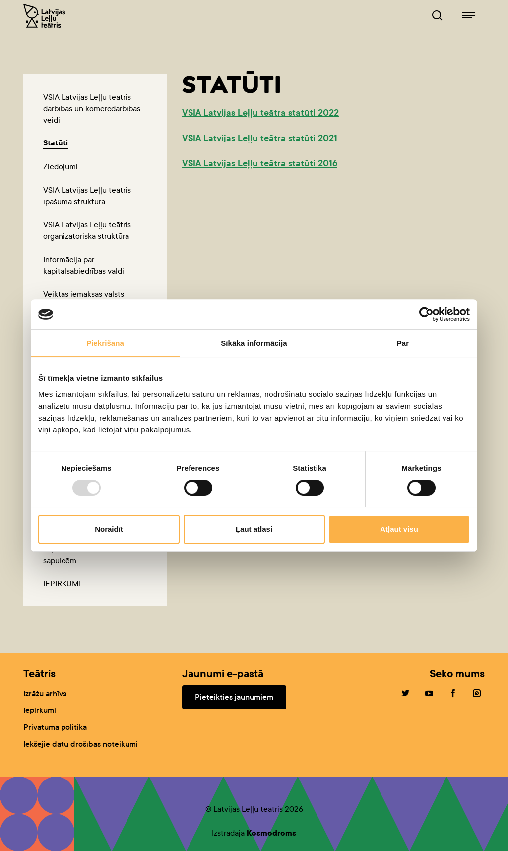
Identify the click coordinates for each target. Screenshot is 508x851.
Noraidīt (109, 529)
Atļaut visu (399, 529)
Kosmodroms (271, 833)
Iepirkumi (39, 710)
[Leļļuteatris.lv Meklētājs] (437, 16)
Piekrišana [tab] (105, 343)
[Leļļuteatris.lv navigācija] (469, 16)
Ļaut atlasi (254, 529)
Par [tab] (403, 343)
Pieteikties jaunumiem (234, 697)
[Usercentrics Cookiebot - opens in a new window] (426, 314)
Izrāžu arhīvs (44, 693)
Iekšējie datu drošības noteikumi (80, 744)
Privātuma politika (55, 727)
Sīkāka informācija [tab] (254, 343)
